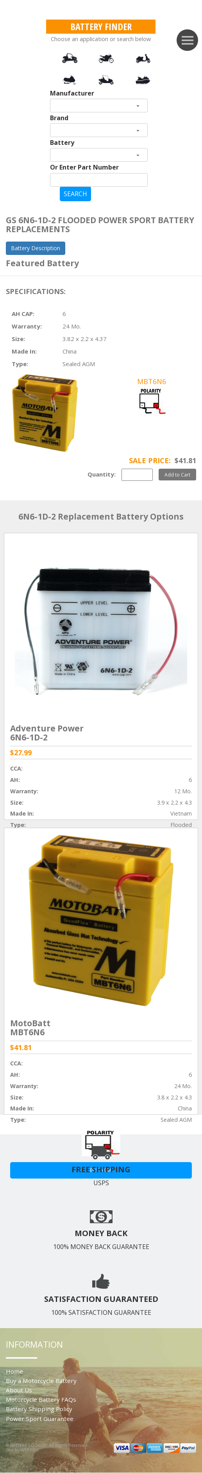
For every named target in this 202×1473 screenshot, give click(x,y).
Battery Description (35, 248)
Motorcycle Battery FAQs (41, 1399)
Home (14, 1371)
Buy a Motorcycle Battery (41, 1381)
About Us (19, 1390)
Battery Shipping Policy (39, 1409)
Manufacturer (72, 93)
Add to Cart (177, 474)
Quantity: (102, 474)
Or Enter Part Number (84, 167)
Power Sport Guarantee (39, 1418)
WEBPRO (30, 1450)
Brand (59, 118)
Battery (62, 142)
